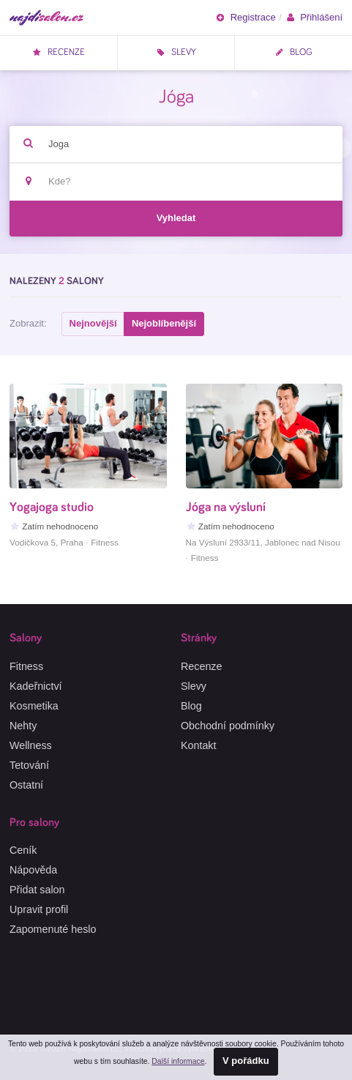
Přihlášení (313, 18)
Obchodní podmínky (227, 725)
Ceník (23, 850)
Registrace (245, 18)
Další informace (177, 1061)
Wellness (31, 745)
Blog (293, 52)
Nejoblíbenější (164, 323)
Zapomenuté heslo (53, 929)
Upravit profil (39, 909)
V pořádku (245, 1060)
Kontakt (198, 745)
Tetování (29, 765)
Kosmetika (34, 706)
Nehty (23, 725)
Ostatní (26, 785)
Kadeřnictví (36, 686)
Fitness (26, 666)
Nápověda (33, 870)
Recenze (58, 52)
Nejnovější (93, 323)
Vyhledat (176, 217)
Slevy (176, 52)
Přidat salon (37, 889)
